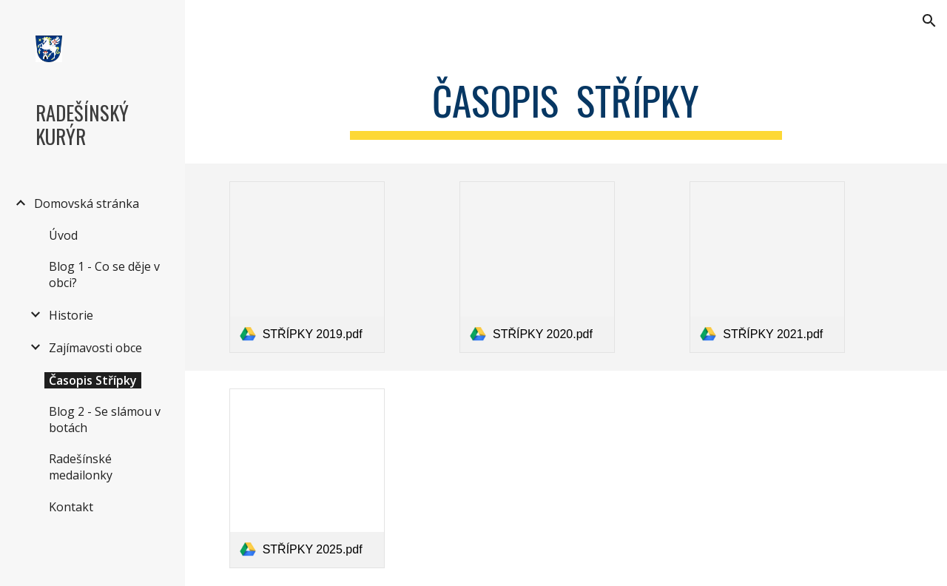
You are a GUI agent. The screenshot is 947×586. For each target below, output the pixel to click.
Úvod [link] (63, 235)
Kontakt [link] (71, 507)
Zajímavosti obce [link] (95, 348)
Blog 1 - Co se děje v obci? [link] (104, 274)
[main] (565, 104)
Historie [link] (71, 315)
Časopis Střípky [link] (93, 380)
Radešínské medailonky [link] (80, 467)
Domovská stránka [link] (86, 203)
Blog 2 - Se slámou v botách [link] (105, 419)
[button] (929, 20)
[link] (307, 267)
